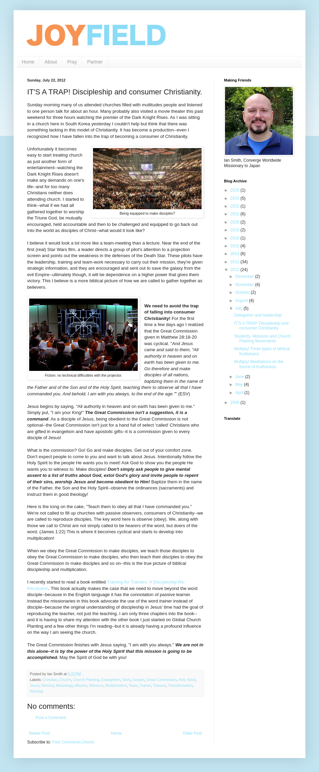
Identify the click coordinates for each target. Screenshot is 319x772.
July (239, 308)
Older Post (192, 733)
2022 (235, 206)
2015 (235, 246)
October (243, 292)
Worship (36, 691)
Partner (95, 62)
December (245, 276)
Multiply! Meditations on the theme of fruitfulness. (258, 364)
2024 (235, 198)
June (240, 376)
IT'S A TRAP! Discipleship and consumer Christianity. (261, 325)
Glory (126, 680)
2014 (235, 253)
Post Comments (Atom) (73, 742)
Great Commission (161, 680)
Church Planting (86, 680)
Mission (81, 685)
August (242, 300)
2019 (235, 230)
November (245, 284)
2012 (235, 269)
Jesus (34, 685)
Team (133, 685)
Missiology (64, 685)
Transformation (180, 685)
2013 (235, 261)
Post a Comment (51, 717)
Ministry (47, 685)
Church (65, 680)
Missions (96, 685)
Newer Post (39, 733)
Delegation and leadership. (258, 315)
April (239, 392)
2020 (235, 222)
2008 (235, 402)
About (50, 62)
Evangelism (110, 680)
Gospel (138, 680)
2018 (235, 238)
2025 (235, 190)
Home (28, 62)
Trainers (159, 685)
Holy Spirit (187, 680)
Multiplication (116, 685)
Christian (50, 680)
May (239, 384)
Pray (72, 62)
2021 (235, 214)
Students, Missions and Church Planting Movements (262, 338)
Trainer (145, 685)
